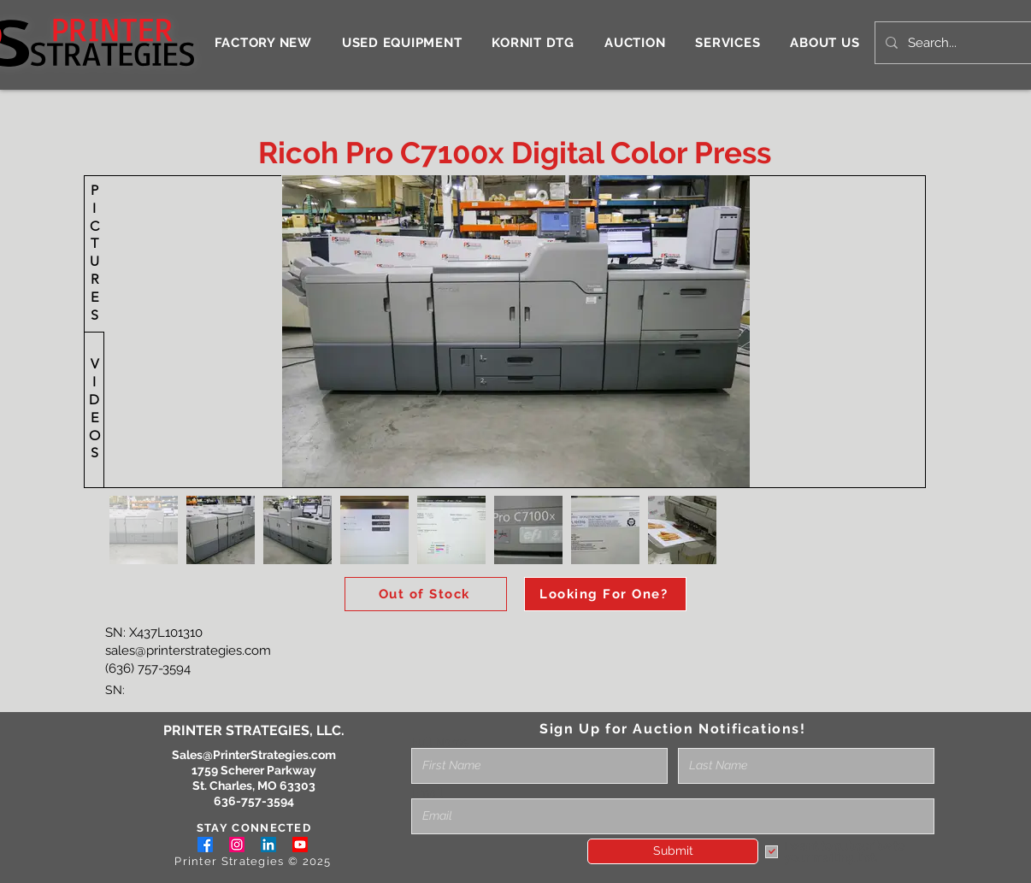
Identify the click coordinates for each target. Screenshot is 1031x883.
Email (427, 792)
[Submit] (672, 851)
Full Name (440, 742)
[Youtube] (300, 844)
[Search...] (968, 42)
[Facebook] (205, 844)
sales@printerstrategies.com (188, 650)
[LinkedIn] (268, 844)
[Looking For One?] (605, 594)
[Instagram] (236, 844)
